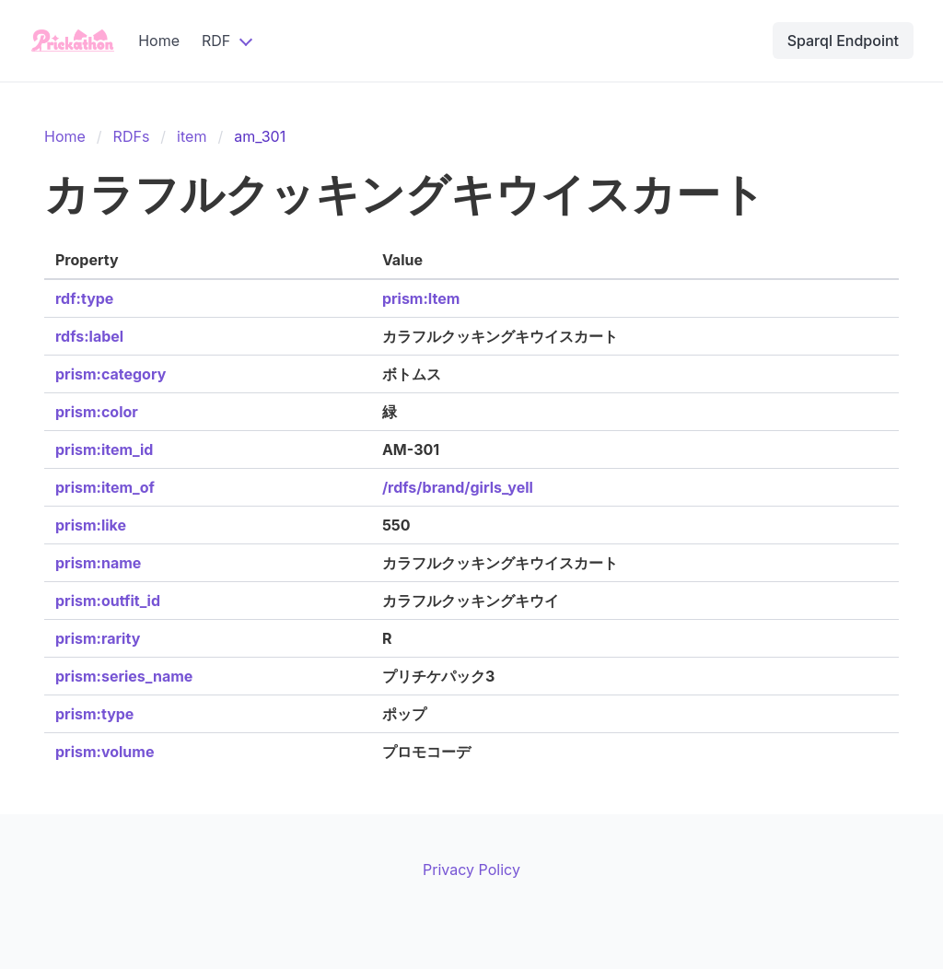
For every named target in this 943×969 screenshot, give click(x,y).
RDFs (131, 136)
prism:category (110, 374)
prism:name (98, 563)
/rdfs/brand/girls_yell (457, 487)
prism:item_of (105, 487)
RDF (216, 40)
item (191, 136)
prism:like (90, 525)
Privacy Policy (471, 869)
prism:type (94, 714)
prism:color (96, 412)
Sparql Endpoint (843, 40)
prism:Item (421, 298)
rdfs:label (89, 336)
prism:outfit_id (107, 600)
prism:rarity (97, 638)
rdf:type (84, 298)
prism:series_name (123, 676)
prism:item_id (104, 449)
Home (159, 40)
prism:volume (104, 751)
